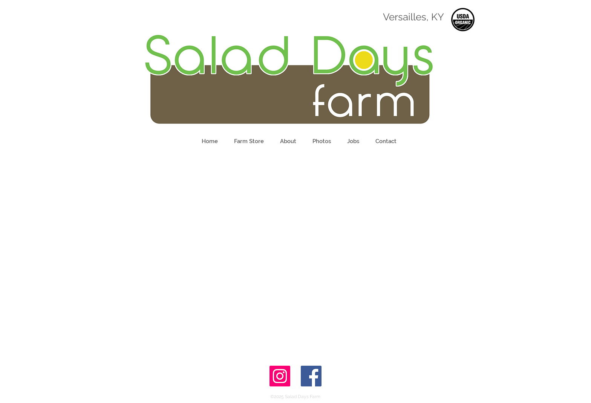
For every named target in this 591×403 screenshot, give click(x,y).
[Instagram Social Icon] (279, 376)
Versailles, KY (413, 17)
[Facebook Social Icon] (311, 376)
